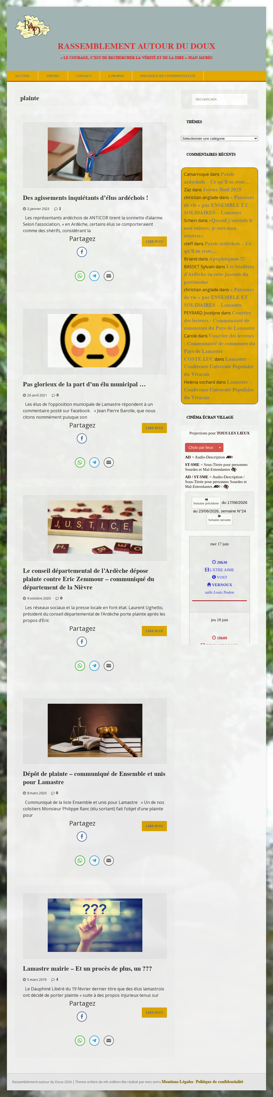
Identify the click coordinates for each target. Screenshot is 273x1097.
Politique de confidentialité (167, 75)
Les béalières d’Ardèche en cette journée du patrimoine (219, 274)
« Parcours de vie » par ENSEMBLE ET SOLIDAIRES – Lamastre (219, 205)
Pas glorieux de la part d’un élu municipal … (84, 384)
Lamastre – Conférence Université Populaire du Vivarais (219, 366)
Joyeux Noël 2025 (222, 189)
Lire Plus (154, 243)
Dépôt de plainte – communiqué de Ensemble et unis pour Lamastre (94, 777)
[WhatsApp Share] (80, 276)
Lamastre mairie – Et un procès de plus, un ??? (87, 968)
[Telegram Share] (94, 276)
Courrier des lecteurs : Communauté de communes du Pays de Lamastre (219, 320)
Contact (84, 75)
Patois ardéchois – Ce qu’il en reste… (217, 177)
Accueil (22, 75)
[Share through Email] (109, 276)
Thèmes (53, 75)
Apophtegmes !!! (227, 258)
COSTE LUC (199, 359)
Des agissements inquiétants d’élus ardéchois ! (85, 197)
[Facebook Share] (82, 252)
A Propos (116, 75)
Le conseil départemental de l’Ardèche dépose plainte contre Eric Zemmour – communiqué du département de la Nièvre (88, 579)
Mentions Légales (177, 1082)
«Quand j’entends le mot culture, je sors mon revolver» (218, 228)
